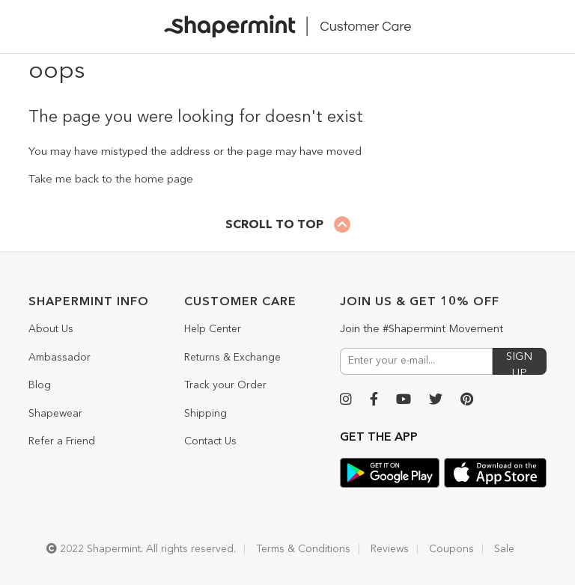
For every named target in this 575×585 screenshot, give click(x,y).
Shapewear (55, 413)
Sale (504, 549)
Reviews (390, 549)
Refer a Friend (61, 441)
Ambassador (59, 357)
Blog (39, 385)
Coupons (451, 549)
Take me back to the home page (110, 180)
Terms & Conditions (303, 549)
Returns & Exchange (232, 357)
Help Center (212, 329)
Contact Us (210, 441)
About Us (50, 329)
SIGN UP (519, 363)
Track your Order (225, 385)
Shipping (205, 413)
